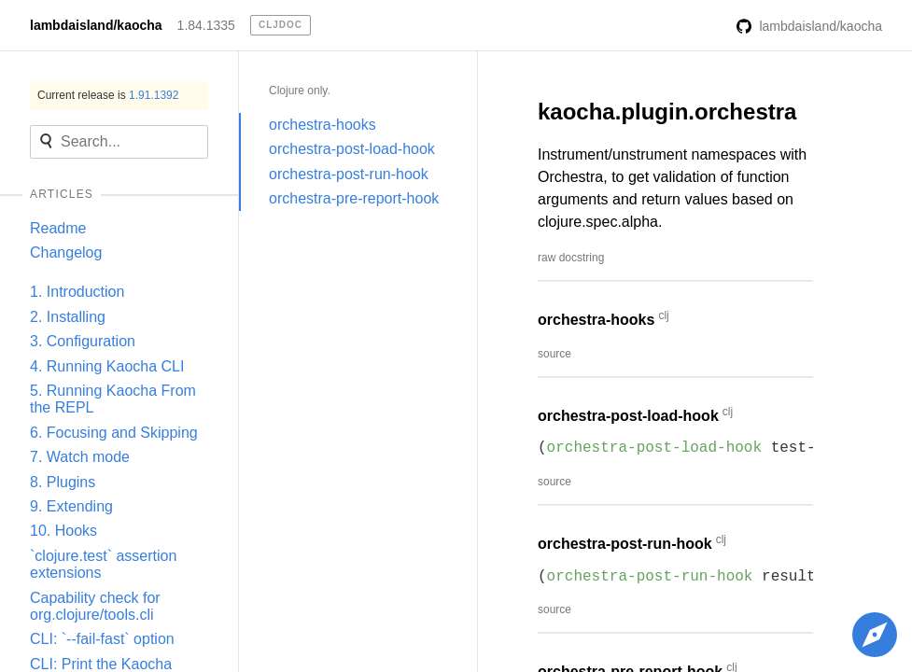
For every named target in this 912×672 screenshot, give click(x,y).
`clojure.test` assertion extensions (103, 564)
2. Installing (67, 317)
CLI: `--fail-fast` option (102, 639)
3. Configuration (82, 341)
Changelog (66, 252)
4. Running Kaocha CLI (107, 366)
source (554, 353)
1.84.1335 (206, 25)
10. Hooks (63, 531)
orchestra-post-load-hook (352, 149)
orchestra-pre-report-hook (354, 198)
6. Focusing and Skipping (114, 433)
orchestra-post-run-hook (348, 174)
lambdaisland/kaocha (96, 25)
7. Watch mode (80, 457)
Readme (58, 228)
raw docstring (571, 257)
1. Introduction (77, 292)
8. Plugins (62, 482)
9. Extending (71, 506)
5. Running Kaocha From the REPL (113, 399)
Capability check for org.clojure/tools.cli (95, 606)
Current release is (107, 95)
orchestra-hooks (322, 125)
